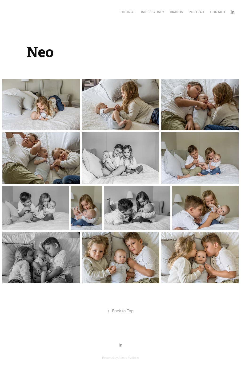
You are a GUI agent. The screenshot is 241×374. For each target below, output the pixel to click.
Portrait (197, 12)
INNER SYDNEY (152, 12)
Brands (176, 12)
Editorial (127, 12)
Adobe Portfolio (128, 357)
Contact (217, 12)
